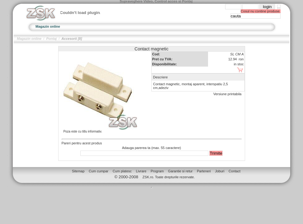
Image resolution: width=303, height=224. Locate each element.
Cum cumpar (98, 171)
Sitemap (78, 171)
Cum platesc (122, 171)
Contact (234, 171)
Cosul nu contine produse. (261, 11)
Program (157, 171)
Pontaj (51, 38)
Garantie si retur (180, 171)
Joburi (219, 171)
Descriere (160, 77)
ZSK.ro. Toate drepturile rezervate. (169, 177)
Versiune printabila (227, 94)
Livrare (141, 171)
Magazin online (48, 26)
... (278, 7)
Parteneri (204, 171)
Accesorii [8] (71, 38)
